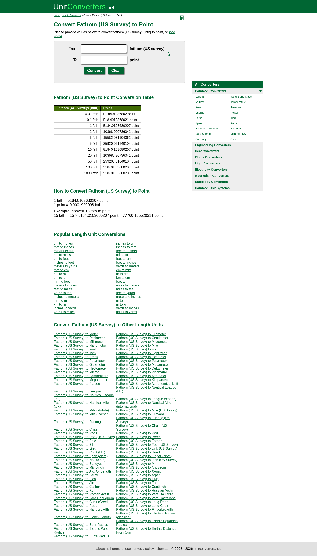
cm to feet (61, 258)
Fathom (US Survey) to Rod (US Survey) (84, 437)
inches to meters (66, 297)
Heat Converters (207, 151)
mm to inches (64, 247)
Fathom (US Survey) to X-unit (138, 471)
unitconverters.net (207, 548)
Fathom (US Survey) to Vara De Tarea (144, 494)
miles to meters (127, 285)
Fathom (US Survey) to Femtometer (81, 376)
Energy (199, 112)
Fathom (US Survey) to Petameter (79, 361)
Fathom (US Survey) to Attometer (141, 376)
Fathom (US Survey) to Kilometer (141, 334)
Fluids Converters (208, 157)
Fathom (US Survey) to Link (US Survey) (146, 448)
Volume (199, 102)
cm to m (60, 274)
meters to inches (128, 297)
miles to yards (126, 312)
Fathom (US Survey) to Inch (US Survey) (147, 460)
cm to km (61, 277)
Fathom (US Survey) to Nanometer (80, 345)
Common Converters (210, 91)
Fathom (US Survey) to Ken (74, 490)
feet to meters (126, 251)
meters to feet (64, 251)
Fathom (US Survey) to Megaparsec (81, 380)
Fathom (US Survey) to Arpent (138, 475)
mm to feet (62, 281)
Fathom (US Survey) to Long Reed (142, 502)
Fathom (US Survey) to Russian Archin (145, 490)
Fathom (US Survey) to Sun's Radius (81, 536)
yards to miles (64, 312)
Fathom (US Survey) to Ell (73, 444)
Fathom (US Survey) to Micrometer (142, 341)
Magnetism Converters (212, 175)
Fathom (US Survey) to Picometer (141, 372)
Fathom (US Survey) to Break (76, 357)
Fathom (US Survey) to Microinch (79, 467)
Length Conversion (71, 15)
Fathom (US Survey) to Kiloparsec (142, 380)
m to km (122, 304)
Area (198, 107)
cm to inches (63, 243)
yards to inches (127, 308)
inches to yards (65, 308)
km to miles (62, 255)
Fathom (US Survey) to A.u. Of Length (82, 471)
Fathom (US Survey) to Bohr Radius (81, 525)
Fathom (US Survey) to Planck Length (82, 517)
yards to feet (63, 293)
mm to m (60, 300)
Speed (199, 123)
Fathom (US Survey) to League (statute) (146, 399)
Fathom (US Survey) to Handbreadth (81, 509)
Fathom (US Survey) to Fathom (139, 441)
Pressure (235, 107)
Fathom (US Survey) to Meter (76, 334)
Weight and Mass (241, 96)
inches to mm (126, 247)
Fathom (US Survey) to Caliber (77, 486)
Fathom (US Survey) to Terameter (141, 361)
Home (57, 15)
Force (198, 118)
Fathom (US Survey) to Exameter (141, 357)
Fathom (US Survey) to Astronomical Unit (147, 383)
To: (75, 60)
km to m (60, 304)
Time (233, 118)
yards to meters (127, 266)
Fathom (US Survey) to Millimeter (79, 341)
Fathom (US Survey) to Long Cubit (142, 505)
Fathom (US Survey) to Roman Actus (81, 494)
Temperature (238, 102)
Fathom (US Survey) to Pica (75, 479)
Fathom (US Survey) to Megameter (142, 364)
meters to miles (65, 285)
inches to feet (64, 262)
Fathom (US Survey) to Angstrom (141, 467)
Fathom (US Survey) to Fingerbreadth (144, 509)
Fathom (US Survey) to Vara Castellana (146, 498)
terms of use (121, 548)
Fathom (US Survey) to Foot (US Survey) (147, 444)
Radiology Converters (211, 181)
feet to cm (123, 258)
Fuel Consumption (206, 128)
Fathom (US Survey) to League (77, 391)
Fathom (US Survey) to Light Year (141, 353)
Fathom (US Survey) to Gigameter (79, 364)
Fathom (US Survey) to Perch (138, 437)
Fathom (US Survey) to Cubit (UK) (79, 452)
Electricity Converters (211, 169)
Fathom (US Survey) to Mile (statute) (81, 410)
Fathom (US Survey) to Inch (75, 353)
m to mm (122, 300)
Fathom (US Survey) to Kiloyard (140, 414)
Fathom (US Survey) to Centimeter (142, 338)
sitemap (162, 548)
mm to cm (61, 270)
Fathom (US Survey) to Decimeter (79, 338)
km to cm (123, 277)
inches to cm (125, 243)
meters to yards (65, 266)
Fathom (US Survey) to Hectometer (80, 368)
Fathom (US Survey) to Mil (136, 464)
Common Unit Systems (212, 188)
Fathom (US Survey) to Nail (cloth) (80, 460)
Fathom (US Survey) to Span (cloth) (81, 456)
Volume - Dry (238, 133)
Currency (201, 139)
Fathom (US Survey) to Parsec (77, 383)
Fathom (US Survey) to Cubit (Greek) (82, 502)
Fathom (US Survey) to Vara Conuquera (84, 498)
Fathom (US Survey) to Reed (75, 505)
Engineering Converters (213, 145)
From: (73, 49)
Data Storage (203, 133)
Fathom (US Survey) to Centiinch (141, 486)
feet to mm (124, 281)
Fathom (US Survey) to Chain (76, 429)
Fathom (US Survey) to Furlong (77, 422)
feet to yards (125, 293)
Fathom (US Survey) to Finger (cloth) (144, 456)
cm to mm (123, 270)
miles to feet (125, 289)
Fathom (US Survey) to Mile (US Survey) (146, 410)
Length (199, 96)
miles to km (124, 255)
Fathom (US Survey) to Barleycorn (80, 464)
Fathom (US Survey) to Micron (76, 372)
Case (233, 139)
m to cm (122, 274)
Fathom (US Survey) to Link (74, 448)
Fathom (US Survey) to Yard (75, 349)
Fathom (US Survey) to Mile (137, 345)
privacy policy (144, 548)
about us (102, 548)
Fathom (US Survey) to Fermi (76, 475)
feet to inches (126, 262)
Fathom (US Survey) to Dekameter (142, 368)
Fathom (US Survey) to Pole (75, 441)
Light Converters (207, 163)
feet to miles (63, 289)
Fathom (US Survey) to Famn (138, 483)
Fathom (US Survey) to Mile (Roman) (82, 414)
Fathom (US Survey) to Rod (137, 433)
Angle (233, 123)
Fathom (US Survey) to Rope (75, 433)
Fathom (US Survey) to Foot (137, 349)
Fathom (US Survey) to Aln (74, 483)
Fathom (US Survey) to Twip (137, 479)
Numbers (236, 128)
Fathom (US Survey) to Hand (138, 452)
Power (234, 112)
